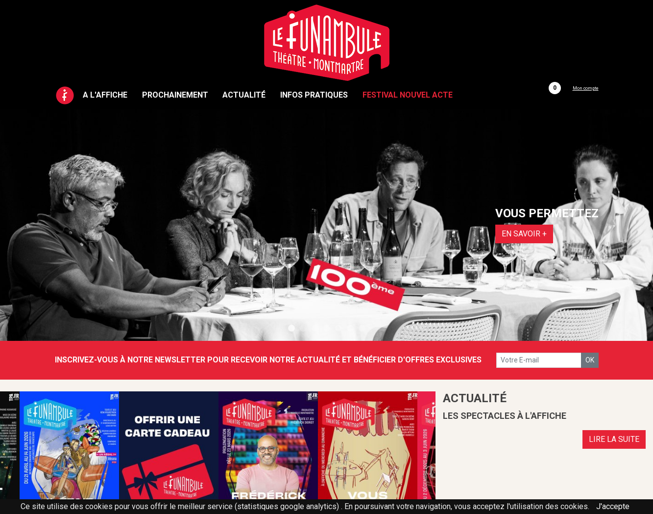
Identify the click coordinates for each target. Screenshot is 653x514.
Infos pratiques (314, 95)
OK (589, 360)
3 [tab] (315, 329)
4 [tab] (327, 329)
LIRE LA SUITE (614, 439)
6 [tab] (350, 329)
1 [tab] (291, 329)
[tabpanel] (326, 225)
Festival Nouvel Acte (408, 95)
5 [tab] (338, 329)
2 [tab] (303, 329)
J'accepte (612, 506)
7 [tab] (362, 329)
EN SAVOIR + (524, 233)
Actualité (244, 95)
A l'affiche (105, 95)
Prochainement (175, 95)
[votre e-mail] (538, 360)
